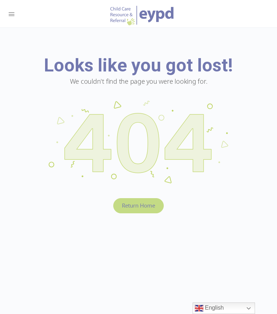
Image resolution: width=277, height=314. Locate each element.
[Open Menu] (11, 13)
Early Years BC (142, 15)
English (209, 308)
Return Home (138, 205)
